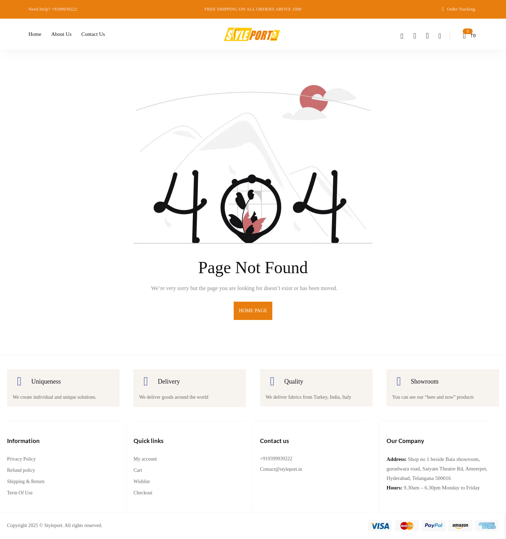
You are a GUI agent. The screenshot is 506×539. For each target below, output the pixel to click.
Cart (138, 470)
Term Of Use (20, 492)
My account (145, 459)
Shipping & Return (26, 481)
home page (253, 310)
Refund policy (21, 470)
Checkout (143, 492)
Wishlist (142, 481)
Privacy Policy (21, 459)
